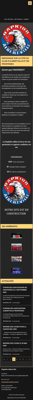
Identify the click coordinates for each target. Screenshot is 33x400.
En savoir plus (16, 302)
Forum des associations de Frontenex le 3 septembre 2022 (15, 289)
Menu (30, 3)
